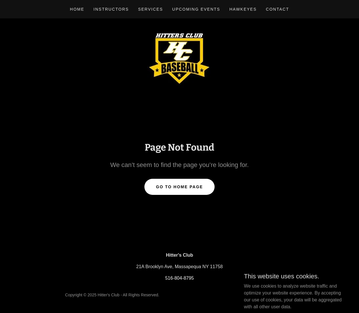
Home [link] (77, 9)
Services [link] (150, 9)
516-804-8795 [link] (179, 278)
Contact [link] (277, 9)
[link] (179, 57)
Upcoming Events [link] (196, 9)
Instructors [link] (111, 9)
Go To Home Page (179, 187)
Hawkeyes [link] (243, 9)
